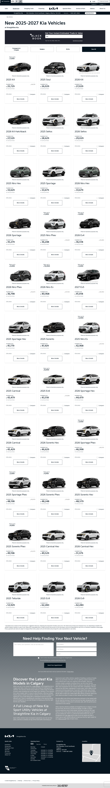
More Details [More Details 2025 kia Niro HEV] (20, 203)
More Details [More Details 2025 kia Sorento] (55, 358)
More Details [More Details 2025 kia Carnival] (20, 410)
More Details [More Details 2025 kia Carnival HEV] (55, 566)
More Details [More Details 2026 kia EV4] (89, 254)
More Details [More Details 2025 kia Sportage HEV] (20, 358)
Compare (32, 94)
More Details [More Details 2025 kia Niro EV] (89, 358)
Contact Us (93, 4)
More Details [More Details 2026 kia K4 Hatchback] (20, 151)
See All (93, 49)
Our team (68, 715)
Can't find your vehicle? (78, 40)
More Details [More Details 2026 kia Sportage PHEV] (89, 462)
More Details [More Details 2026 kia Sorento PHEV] (55, 514)
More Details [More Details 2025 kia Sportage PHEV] (20, 514)
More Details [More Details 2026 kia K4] (89, 99)
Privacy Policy (70, 671)
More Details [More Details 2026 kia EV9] (89, 618)
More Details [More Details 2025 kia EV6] (55, 410)
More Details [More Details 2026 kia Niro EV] (55, 306)
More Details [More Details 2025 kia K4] (20, 99)
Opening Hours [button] (90, 13)
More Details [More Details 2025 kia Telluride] (20, 618)
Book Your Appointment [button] (55, 665)
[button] (5, 1)
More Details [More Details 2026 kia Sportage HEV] (89, 410)
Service (38, 744)
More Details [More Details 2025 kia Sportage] (55, 203)
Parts (45, 744)
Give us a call (62, 719)
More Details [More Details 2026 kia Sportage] (20, 254)
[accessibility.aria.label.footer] (63, 786)
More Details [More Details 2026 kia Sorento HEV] (55, 462)
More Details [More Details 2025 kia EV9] (55, 618)
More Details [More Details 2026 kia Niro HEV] (89, 203)
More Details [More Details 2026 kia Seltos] (89, 151)
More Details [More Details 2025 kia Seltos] (55, 151)
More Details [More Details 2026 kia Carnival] (20, 462)
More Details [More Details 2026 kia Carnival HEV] (89, 566)
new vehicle (36, 686)
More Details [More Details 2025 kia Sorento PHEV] (20, 566)
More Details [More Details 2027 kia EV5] (89, 306)
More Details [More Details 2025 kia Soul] (55, 99)
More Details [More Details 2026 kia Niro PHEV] (20, 306)
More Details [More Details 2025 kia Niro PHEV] (55, 254)
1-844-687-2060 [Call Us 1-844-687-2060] (75, 13)
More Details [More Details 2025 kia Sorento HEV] (89, 514)
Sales (32, 744)
